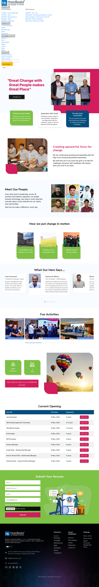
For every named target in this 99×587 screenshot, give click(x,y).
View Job (84, 417)
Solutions (5, 7)
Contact (8, 59)
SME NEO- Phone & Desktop (34, 19)
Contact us (17, 97)
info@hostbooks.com (14, 558)
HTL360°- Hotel (6, 15)
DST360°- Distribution (7, 21)
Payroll (56, 550)
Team (2, 40)
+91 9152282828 (13, 563)
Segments (5, 23)
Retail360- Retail (6, 19)
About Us (4, 38)
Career (3, 46)
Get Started (7, 64)
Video (3, 50)
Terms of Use (87, 536)
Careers (70, 543)
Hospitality (57, 540)
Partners (5, 52)
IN (8, 547)
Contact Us (71, 547)
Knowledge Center (8, 36)
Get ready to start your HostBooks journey (22, 383)
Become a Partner (6, 55)
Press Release (5, 42)
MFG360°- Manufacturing (9, 17)
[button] (45, 302)
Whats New (71, 545)
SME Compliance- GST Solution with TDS (37, 17)
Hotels (3, 27)
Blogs (3, 48)
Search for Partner (6, 57)
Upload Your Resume (13, 505)
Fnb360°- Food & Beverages (9, 13)
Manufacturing (5, 29)
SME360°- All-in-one (32, 13)
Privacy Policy (87, 538)
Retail (3, 31)
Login (4, 67)
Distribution (4, 33)
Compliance (57, 553)
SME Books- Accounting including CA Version (39, 15)
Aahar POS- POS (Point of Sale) (35, 21)
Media (3, 44)
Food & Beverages (6, 25)
